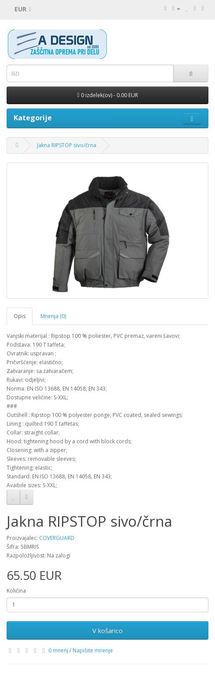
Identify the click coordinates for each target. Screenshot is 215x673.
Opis (20, 316)
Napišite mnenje (93, 650)
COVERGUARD (56, 538)
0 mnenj (58, 650)
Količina (16, 590)
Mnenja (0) (53, 316)
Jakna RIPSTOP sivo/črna (66, 145)
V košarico (107, 630)
